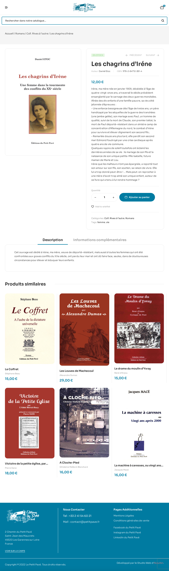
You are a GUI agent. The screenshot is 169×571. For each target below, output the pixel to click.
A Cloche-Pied (69, 462)
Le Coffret (11, 369)
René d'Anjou (121, 373)
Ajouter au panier (139, 197)
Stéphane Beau (12, 373)
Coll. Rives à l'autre (37, 33)
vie (107, 222)
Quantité (95, 190)
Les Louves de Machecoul (77, 371)
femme (101, 222)
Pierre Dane (11, 468)
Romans (20, 33)
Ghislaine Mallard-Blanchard (74, 467)
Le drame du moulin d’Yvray (132, 368)
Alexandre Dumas (68, 375)
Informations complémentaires (99, 240)
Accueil (9, 33)
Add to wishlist (102, 206)
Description (53, 240)
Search (162, 21)
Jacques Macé (121, 470)
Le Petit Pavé (33, 564)
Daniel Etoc (104, 71)
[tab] (53, 241)
